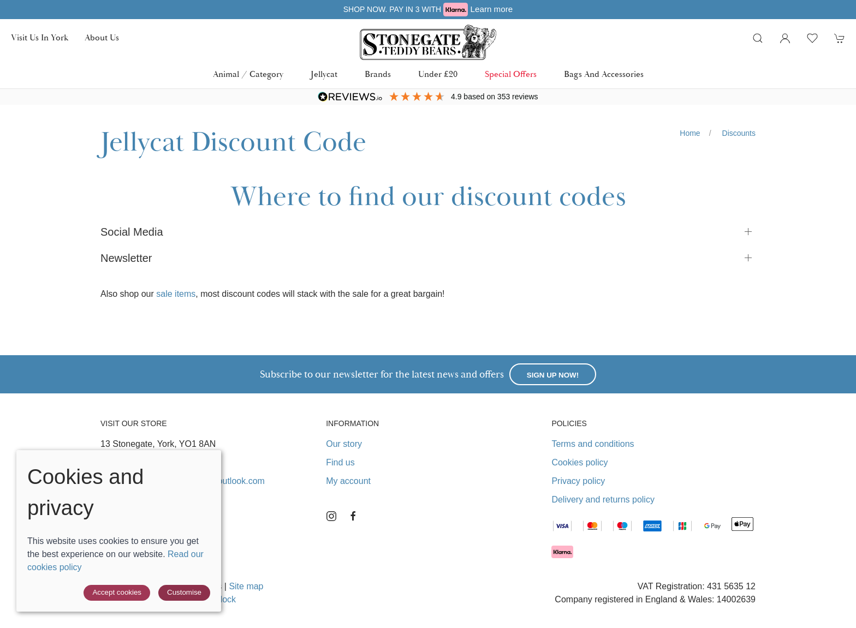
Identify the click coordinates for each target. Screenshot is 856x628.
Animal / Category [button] (248, 74)
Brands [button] (378, 74)
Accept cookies (116, 592)
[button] (757, 38)
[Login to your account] (785, 38)
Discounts (739, 133)
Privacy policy (578, 481)
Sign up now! (553, 375)
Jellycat (324, 74)
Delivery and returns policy (603, 499)
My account (348, 481)
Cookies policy (579, 462)
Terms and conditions (592, 443)
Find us (340, 462)
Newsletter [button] (126, 258)
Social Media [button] (131, 232)
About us (102, 38)
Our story (344, 443)
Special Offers (511, 74)
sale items (175, 293)
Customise (184, 592)
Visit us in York (39, 38)
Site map (246, 586)
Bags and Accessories (604, 74)
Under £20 (437, 74)
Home (690, 133)
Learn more (492, 9)
